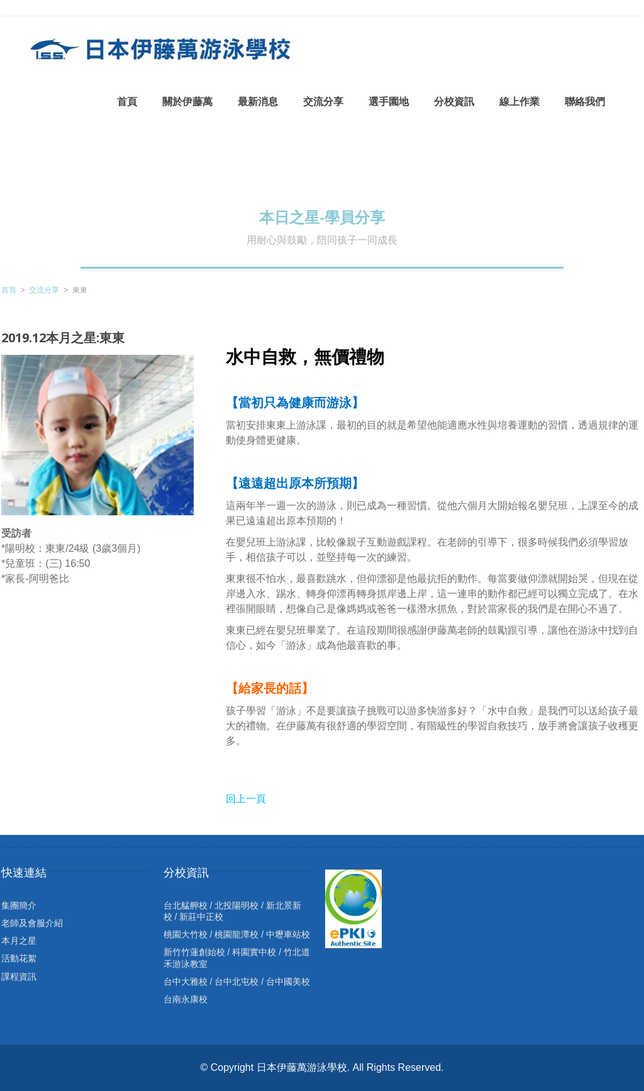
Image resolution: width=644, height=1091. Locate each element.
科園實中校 (254, 952)
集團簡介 (18, 905)
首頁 (8, 290)
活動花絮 (18, 958)
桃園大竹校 (186, 934)
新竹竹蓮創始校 (194, 952)
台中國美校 (288, 981)
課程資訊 (18, 976)
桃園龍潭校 (236, 934)
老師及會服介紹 (32, 923)
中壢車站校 (288, 934)
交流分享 (44, 290)
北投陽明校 (236, 905)
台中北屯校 (236, 981)
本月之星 (18, 941)
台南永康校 (186, 999)
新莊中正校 (201, 917)
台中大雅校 (186, 981)
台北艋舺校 (186, 905)
